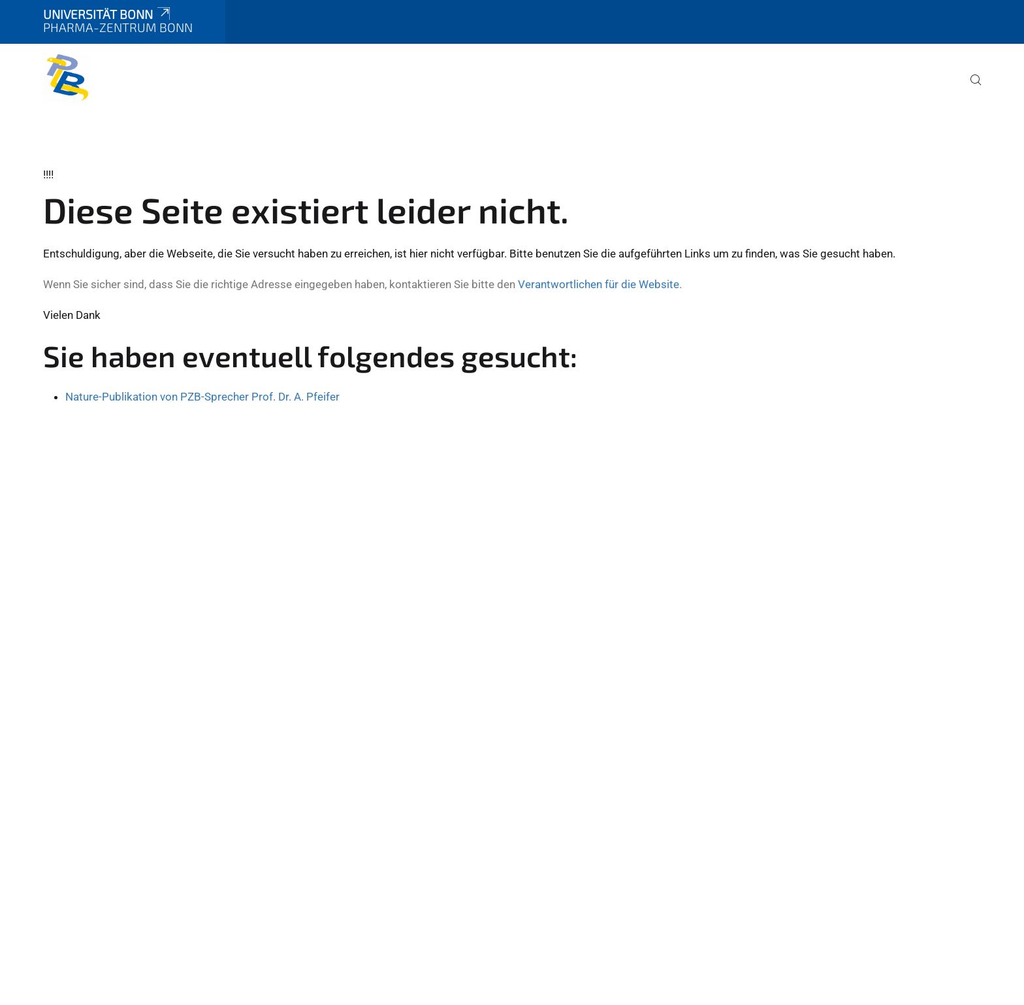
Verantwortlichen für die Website (598, 284)
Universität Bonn (107, 14)
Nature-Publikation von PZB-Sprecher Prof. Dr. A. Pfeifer (202, 396)
